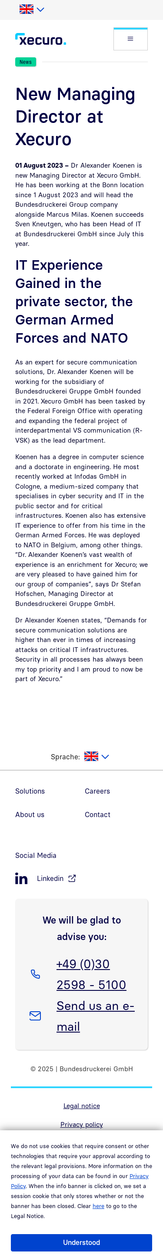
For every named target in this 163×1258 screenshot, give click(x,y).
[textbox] (31, 9)
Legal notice (81, 1105)
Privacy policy (81, 1124)
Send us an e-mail (95, 1014)
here (98, 1205)
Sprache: (65, 756)
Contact (97, 814)
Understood (81, 1242)
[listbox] (31, 9)
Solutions (30, 791)
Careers (97, 791)
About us (29, 814)
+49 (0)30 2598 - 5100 (91, 972)
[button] (130, 38)
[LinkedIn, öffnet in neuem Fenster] (81, 878)
